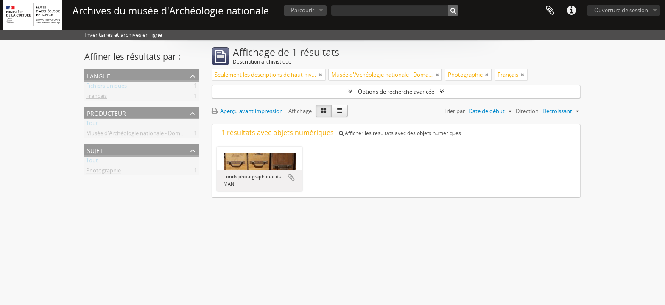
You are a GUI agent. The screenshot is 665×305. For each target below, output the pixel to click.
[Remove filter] (320, 74)
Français (96, 97)
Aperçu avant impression (247, 111)
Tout (92, 124)
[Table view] (339, 111)
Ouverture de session (621, 10)
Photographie (103, 172)
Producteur (106, 112)
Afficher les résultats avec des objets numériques (400, 133)
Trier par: (455, 111)
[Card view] (324, 111)
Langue (98, 75)
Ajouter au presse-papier (291, 177)
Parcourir (302, 10)
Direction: (528, 111)
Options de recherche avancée (396, 91)
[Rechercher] (453, 10)
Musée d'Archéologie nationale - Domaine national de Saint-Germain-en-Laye (182, 135)
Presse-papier (550, 10)
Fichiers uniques (106, 87)
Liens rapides (571, 10)
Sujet (95, 149)
